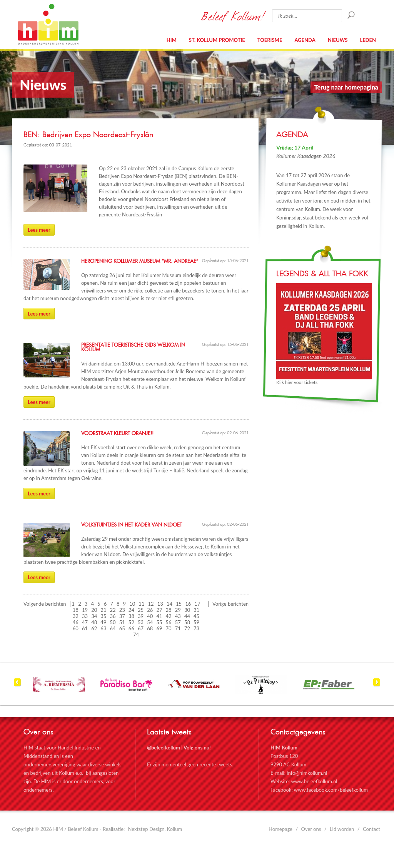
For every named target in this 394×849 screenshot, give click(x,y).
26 (150, 610)
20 (94, 610)
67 (141, 628)
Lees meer (39, 230)
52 (131, 622)
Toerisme (269, 40)
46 (75, 622)
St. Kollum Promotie (217, 40)
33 (85, 616)
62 (94, 628)
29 (178, 610)
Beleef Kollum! (232, 15)
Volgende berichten (44, 604)
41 (159, 616)
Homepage (280, 829)
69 (159, 628)
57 (178, 622)
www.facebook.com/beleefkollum (331, 790)
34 (94, 616)
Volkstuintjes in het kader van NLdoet (131, 525)
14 (169, 604)
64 (113, 628)
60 (75, 628)
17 (197, 604)
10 (132, 604)
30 (187, 610)
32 (75, 616)
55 (159, 622)
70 (169, 628)
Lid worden (342, 829)
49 (103, 622)
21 (103, 610)
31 (196, 610)
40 (150, 616)
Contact (371, 829)
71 (178, 628)
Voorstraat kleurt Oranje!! (117, 433)
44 (187, 616)
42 (169, 616)
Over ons (311, 829)
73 (196, 628)
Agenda (304, 40)
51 (122, 622)
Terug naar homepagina (346, 87)
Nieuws (338, 40)
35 (103, 616)
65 (122, 628)
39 (141, 616)
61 (85, 628)
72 (187, 628)
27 (159, 610)
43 (178, 616)
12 (151, 604)
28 (169, 610)
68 (150, 628)
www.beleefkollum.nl (314, 781)
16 (188, 604)
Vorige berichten (230, 604)
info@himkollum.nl (307, 773)
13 (160, 604)
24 (131, 610)
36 (113, 616)
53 (141, 622)
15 (179, 604)
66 (131, 628)
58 (187, 622)
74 (136, 634)
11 (141, 604)
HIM (48, 24)
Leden (368, 40)
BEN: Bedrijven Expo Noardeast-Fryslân (88, 134)
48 (94, 622)
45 (196, 616)
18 (75, 610)
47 (85, 622)
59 (196, 622)
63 (103, 628)
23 (122, 610)
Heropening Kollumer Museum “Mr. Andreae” (140, 261)
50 (113, 622)
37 (122, 616)
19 (85, 610)
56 (169, 622)
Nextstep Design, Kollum (155, 829)
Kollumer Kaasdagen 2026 (305, 156)
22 (113, 610)
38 (131, 616)
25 (141, 610)
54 (150, 622)
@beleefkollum (163, 747)
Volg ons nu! (197, 747)
